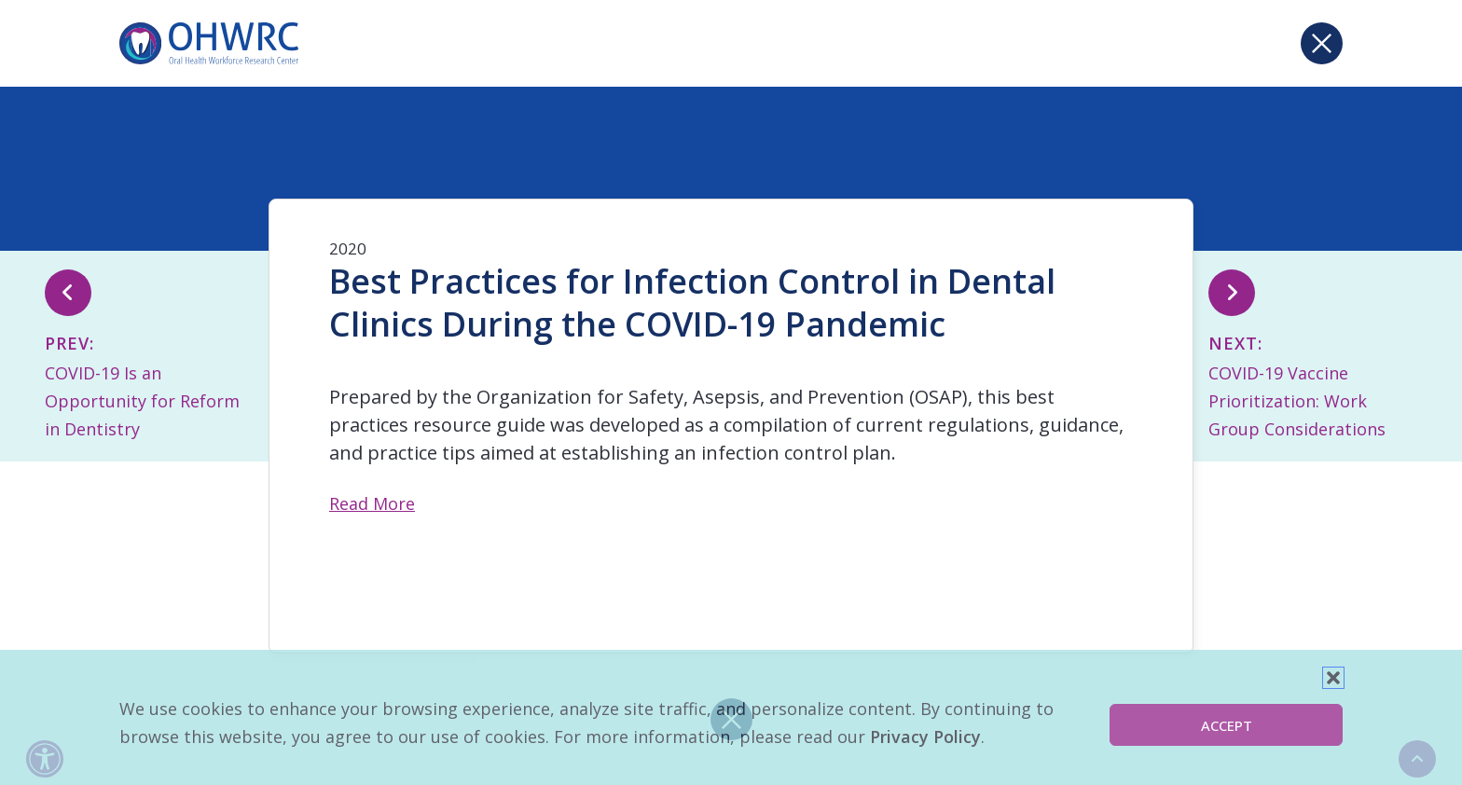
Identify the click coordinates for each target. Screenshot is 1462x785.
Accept (1226, 725)
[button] (1333, 677)
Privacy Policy (925, 736)
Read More (372, 503)
